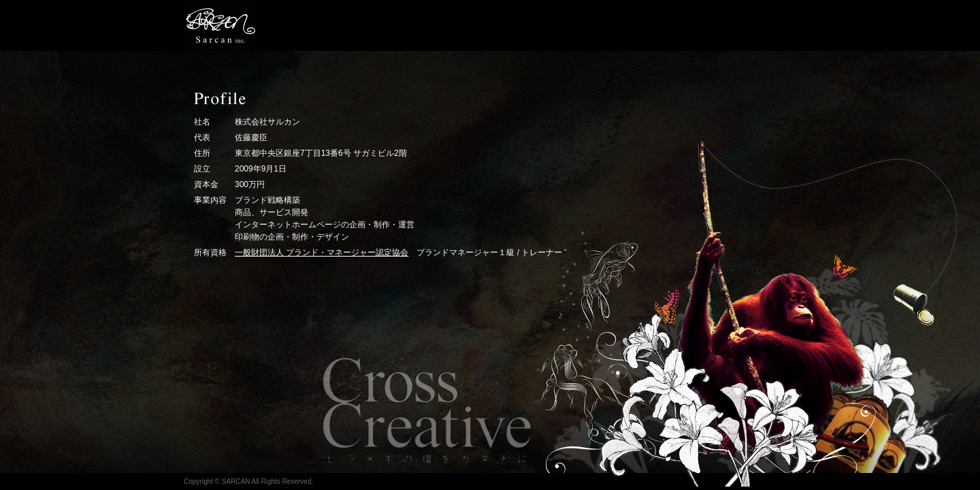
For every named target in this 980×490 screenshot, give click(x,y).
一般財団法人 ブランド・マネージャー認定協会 (321, 252)
